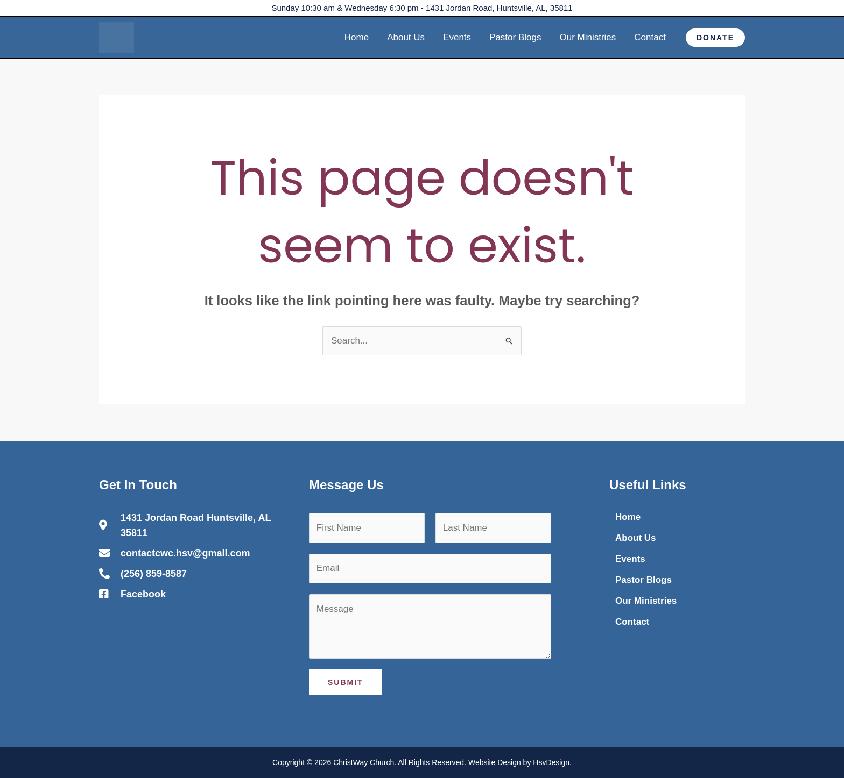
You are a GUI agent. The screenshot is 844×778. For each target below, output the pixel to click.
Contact (650, 37)
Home (356, 37)
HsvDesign (551, 762)
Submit (345, 682)
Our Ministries (587, 37)
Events (457, 37)
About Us (406, 37)
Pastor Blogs (515, 37)
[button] (715, 37)
